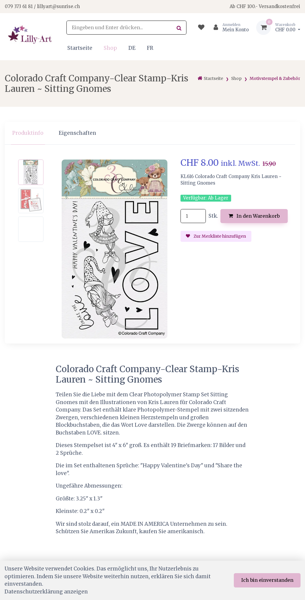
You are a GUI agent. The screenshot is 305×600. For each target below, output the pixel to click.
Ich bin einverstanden (267, 580)
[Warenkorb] (278, 27)
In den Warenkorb (254, 216)
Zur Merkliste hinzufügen (216, 236)
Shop (110, 48)
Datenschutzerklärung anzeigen (46, 591)
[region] (152, 133)
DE (132, 48)
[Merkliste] (201, 27)
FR (150, 48)
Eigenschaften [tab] (77, 133)
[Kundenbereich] (228, 27)
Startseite (79, 48)
